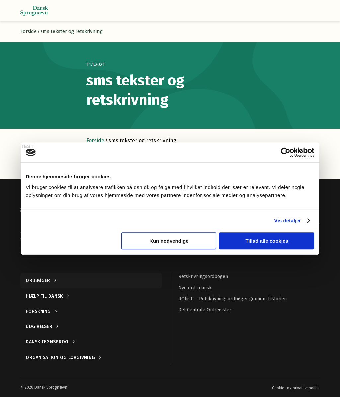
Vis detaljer (287, 220)
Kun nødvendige (169, 241)
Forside (28, 31)
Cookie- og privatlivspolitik (296, 388)
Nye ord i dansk (195, 288)
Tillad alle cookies (266, 241)
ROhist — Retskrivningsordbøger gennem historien (232, 299)
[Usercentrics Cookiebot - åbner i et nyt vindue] (285, 152)
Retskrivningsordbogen (203, 276)
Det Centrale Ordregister (204, 309)
